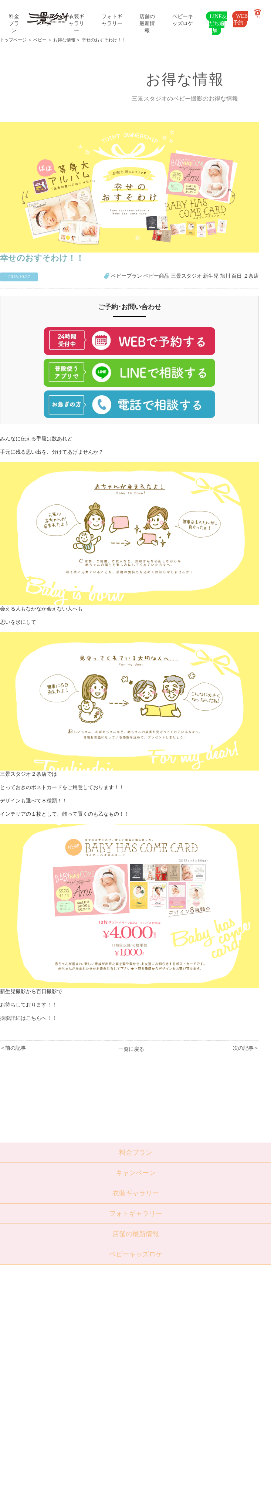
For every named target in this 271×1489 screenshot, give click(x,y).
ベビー (40, 40)
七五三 (43, 1335)
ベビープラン (126, 276)
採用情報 (83, 1407)
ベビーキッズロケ (135, 1254)
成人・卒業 (48, 1353)
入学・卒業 (48, 1344)
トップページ (13, 40)
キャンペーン (136, 1173)
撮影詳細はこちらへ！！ (28, 1018)
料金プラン (14, 23)
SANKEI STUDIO (129, 1478)
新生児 (211, 276)
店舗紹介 (83, 1380)
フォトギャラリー (135, 1213)
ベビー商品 (156, 276)
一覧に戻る (131, 1049)
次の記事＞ (246, 1048)
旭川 (225, 276)
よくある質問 (88, 1389)
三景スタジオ (186, 276)
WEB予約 (240, 19)
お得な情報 (64, 40)
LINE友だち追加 (218, 23)
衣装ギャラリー (76, 23)
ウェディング (50, 1362)
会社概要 (83, 1398)
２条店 (251, 276)
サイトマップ (88, 1416)
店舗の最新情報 (147, 23)
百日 (236, 276)
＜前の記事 (13, 1048)
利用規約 (83, 1425)
